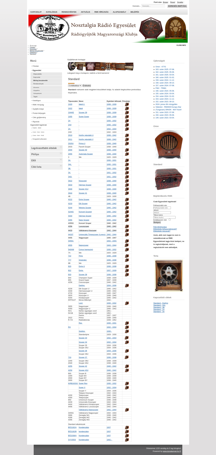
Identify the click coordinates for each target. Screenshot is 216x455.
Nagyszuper (83, 245)
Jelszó (155, 210)
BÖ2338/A (72, 435)
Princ (81, 256)
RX (69, 327)
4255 (70, 366)
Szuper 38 (83, 274)
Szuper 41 (83, 193)
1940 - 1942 (111, 199)
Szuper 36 (83, 351)
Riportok (36, 122)
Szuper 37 (83, 357)
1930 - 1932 (111, 121)
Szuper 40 (83, 150)
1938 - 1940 (111, 143)
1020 (70, 104)
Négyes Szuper (85, 208)
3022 (70, 181)
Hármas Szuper (85, 185)
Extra (81, 270)
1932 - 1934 (111, 129)
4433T (70, 234)
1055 (70, 117)
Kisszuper (83, 181)
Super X (82, 387)
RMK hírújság (101, 12)
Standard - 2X (158, 309)
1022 (70, 108)
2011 (70, 139)
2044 (70, 150)
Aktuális (85, 12)
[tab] (61, 146)
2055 (70, 154)
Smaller (180, 2)
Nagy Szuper (84, 220)
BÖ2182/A (72, 427)
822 (69, 270)
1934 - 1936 (111, 285)
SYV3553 (72, 440)
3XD (70, 177)
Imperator (83, 260)
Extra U (82, 266)
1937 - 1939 (111, 270)
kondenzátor (84, 431)
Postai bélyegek (39, 113)
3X (69, 173)
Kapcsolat (36, 12)
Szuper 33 (83, 338)
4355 (70, 220)
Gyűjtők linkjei (38, 109)
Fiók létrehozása (160, 227)
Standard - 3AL (159, 305)
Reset (172, 2)
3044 (70, 193)
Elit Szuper (83, 203)
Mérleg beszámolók (40, 80)
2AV (69, 125)
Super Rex (83, 383)
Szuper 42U (83, 370)
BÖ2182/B (72, 431)
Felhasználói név (160, 205)
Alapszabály (119, 12)
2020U (71, 143)
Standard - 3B (158, 307)
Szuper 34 (83, 342)
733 (69, 357)
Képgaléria (36, 90)
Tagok (35, 96)
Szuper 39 (83, 112)
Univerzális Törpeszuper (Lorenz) (93, 234)
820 (69, 266)
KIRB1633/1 (73, 383)
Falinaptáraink (37, 93)
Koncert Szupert (85, 212)
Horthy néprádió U (86, 135)
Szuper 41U (83, 189)
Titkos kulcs (158, 215)
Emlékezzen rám (160, 220)
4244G (71, 212)
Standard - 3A (158, 311)
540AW (71, 249)
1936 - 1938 (111, 256)
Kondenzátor (84, 427)
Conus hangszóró (86, 249)
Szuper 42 (83, 366)
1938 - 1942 (111, 135)
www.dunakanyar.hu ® (172, 451)
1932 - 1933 (111, 338)
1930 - (109, 331)
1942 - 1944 (111, 234)
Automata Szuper (86, 154)
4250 (70, 370)
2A (69, 121)
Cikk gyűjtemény (39, 117)
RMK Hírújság (38, 105)
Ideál (81, 108)
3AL (70, 164)
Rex (81, 323)
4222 (70, 199)
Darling (82, 285)
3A (69, 160)
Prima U (82, 143)
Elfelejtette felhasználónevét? (165, 229)
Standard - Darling (160, 303)
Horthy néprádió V (86, 139)
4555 (70, 245)
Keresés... (137, 6)
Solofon (82, 331)
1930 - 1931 (111, 160)
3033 (70, 185)
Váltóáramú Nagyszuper (88, 410)
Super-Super (84, 117)
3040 (70, 189)
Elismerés (36, 87)
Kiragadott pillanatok (40, 139)
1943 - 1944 (111, 245)
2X (69, 129)
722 (69, 256)
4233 (70, 203)
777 (69, 260)
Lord (81, 303)
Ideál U (82, 104)
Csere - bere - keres (38, 132)
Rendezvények (69, 12)
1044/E (71, 112)
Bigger (165, 2)
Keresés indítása (177, 6)
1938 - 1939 (111, 104)
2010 (70, 135)
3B (69, 168)
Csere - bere (37, 128)
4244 (70, 208)
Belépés (135, 12)
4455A (71, 241)
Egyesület (37, 70)
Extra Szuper (84, 199)
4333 (70, 216)
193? (109, 427)
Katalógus (51, 12)
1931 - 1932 (111, 173)
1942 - (109, 440)
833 (69, 274)
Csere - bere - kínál (38, 135)
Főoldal (36, 66)
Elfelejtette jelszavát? (161, 231)
